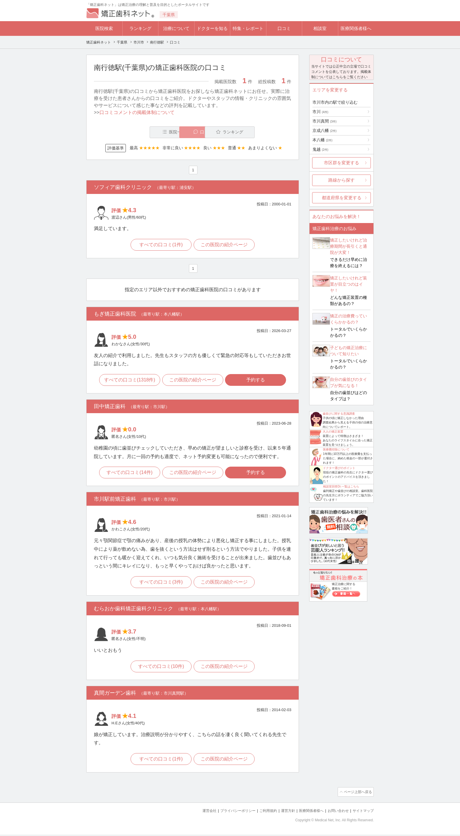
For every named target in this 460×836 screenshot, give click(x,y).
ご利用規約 (260, 812)
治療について (176, 28)
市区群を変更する (341, 162)
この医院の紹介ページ (224, 245)
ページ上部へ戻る (357, 794)
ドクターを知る (212, 28)
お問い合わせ (335, 812)
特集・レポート (248, 28)
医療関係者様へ (356, 28)
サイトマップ (362, 812)
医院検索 (104, 28)
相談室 (320, 28)
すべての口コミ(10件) (160, 668)
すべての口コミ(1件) (160, 245)
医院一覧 (134, 132)
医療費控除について (336, 449)
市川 (320, 111)
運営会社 (197, 812)
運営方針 (282, 812)
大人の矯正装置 (333, 431)
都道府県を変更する (341, 197)
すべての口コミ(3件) (160, 584)
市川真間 (324, 121)
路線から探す (341, 179)
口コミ (284, 28)
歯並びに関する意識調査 (339, 413)
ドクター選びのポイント (339, 468)
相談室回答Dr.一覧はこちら (341, 486)
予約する (256, 380)
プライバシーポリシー (228, 812)
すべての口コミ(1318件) (128, 380)
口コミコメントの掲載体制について (137, 112)
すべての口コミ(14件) (128, 473)
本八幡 (322, 140)
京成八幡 (324, 130)
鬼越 (320, 149)
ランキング (140, 28)
